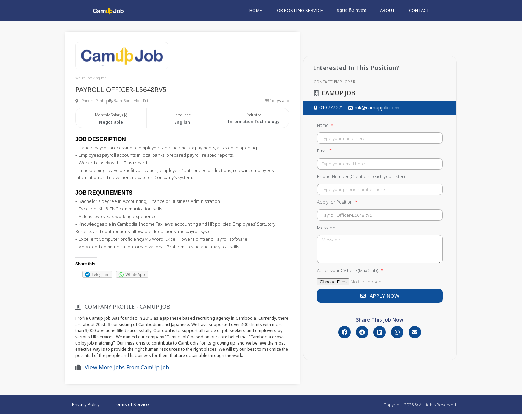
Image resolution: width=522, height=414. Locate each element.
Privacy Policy (86, 404)
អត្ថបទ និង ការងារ (351, 10)
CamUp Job (155, 306)
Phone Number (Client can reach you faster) (361, 176)
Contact (419, 10)
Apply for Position (335, 202)
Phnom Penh (93, 100)
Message (326, 228)
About (387, 10)
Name (323, 125)
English (182, 122)
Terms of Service (131, 404)
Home (255, 10)
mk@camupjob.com (377, 107)
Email (322, 151)
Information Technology (254, 121)
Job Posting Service (299, 10)
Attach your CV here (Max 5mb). (348, 270)
